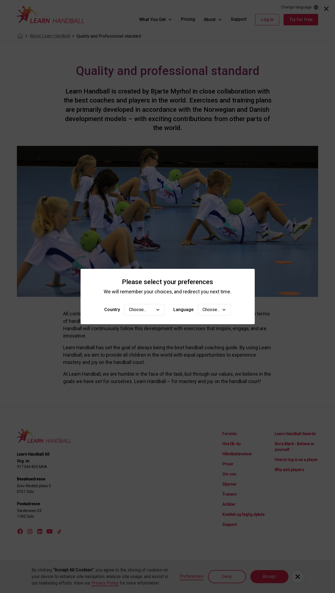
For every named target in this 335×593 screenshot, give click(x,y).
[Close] (326, 8)
